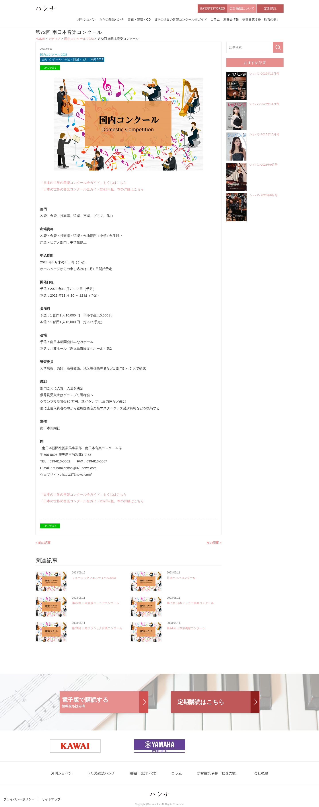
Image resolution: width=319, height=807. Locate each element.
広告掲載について (242, 8)
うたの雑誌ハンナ (111, 19)
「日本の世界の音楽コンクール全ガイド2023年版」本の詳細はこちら (92, 190)
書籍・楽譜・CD (139, 19)
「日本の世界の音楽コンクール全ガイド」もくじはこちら (83, 183)
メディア (54, 39)
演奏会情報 (231, 19)
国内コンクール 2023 (79, 39)
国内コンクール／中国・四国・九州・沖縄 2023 (72, 60)
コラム (215, 19)
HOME (40, 39)
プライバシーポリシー (19, 800)
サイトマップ (51, 800)
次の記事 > (214, 543)
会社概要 (257, 774)
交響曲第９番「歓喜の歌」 (261, 19)
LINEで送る (50, 68)
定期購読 (270, 8)
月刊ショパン (86, 19)
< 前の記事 (43, 543)
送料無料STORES (212, 8)
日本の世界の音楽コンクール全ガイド (180, 19)
